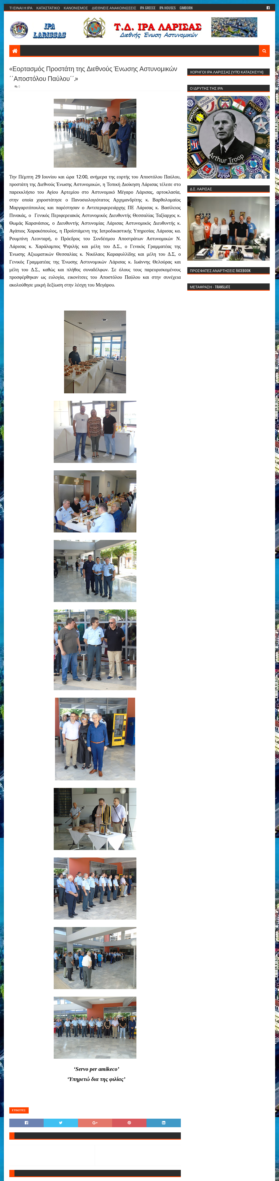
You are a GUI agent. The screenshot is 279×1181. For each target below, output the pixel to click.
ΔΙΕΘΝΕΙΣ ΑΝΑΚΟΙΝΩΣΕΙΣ (114, 7)
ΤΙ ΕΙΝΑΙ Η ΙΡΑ (21, 7)
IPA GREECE (148, 7)
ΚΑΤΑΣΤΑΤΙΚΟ (48, 7)
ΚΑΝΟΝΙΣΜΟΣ (76, 7)
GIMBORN (186, 7)
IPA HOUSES (167, 7)
